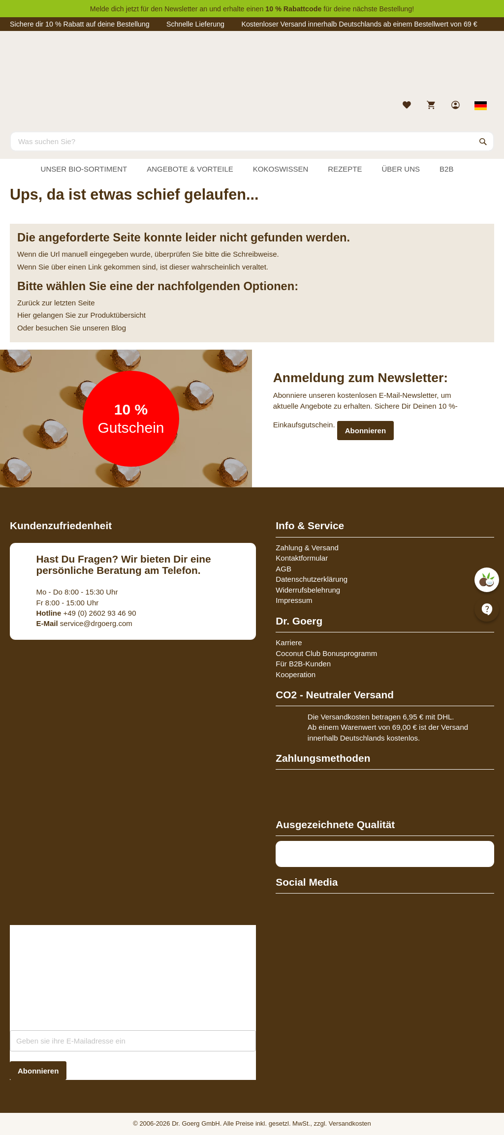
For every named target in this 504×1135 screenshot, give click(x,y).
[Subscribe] (38, 1070)
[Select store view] (481, 106)
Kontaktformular (302, 558)
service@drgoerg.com (84, 623)
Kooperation (295, 674)
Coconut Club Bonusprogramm (326, 653)
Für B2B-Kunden (303, 663)
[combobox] (252, 141)
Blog (118, 328)
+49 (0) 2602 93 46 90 (86, 613)
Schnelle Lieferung (195, 24)
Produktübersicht (118, 315)
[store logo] (252, 68)
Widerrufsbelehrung (308, 590)
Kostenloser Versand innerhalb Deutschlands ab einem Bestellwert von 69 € (359, 24)
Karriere (289, 642)
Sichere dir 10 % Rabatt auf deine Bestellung (80, 24)
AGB (283, 569)
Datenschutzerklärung (311, 579)
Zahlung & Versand (307, 547)
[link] (456, 106)
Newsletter (180, 9)
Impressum (294, 600)
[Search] (483, 141)
